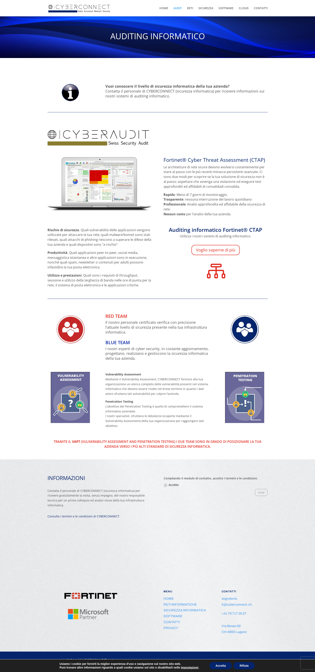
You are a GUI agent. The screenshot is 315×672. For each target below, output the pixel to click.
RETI (190, 8)
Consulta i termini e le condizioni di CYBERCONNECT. (84, 516)
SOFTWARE (226, 8)
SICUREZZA (205, 8)
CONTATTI (261, 8)
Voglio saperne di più (215, 250)
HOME (163, 8)
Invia (261, 492)
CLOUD (244, 8)
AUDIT (178, 8)
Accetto (171, 485)
